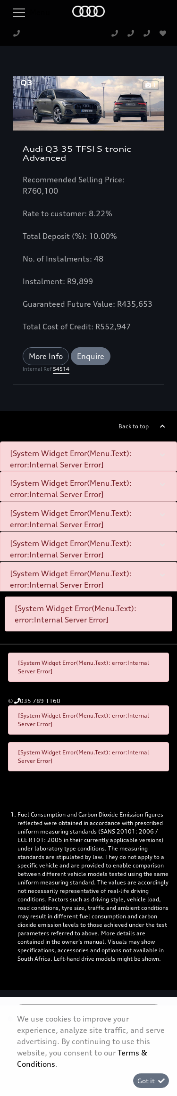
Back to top (133, 426)
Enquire (90, 356)
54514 (61, 369)
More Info (46, 356)
